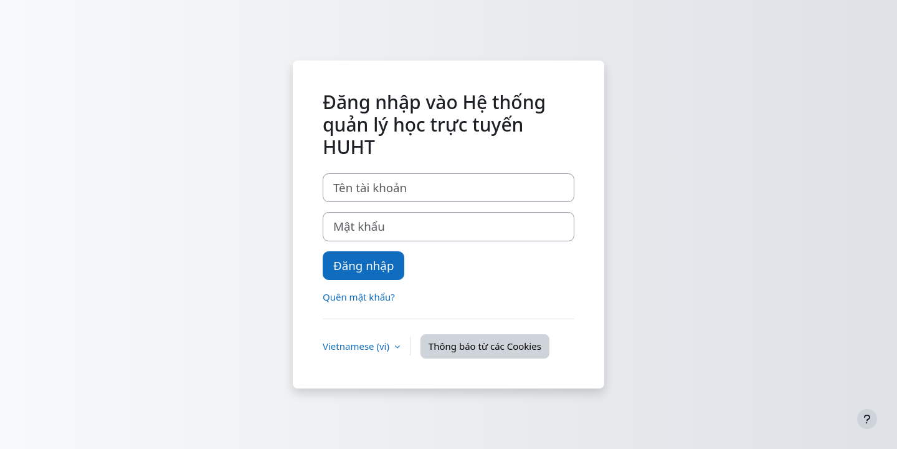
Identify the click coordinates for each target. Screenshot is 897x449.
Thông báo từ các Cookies (485, 346)
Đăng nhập (363, 265)
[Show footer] (867, 419)
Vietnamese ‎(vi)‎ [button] (357, 346)
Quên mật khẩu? (359, 297)
